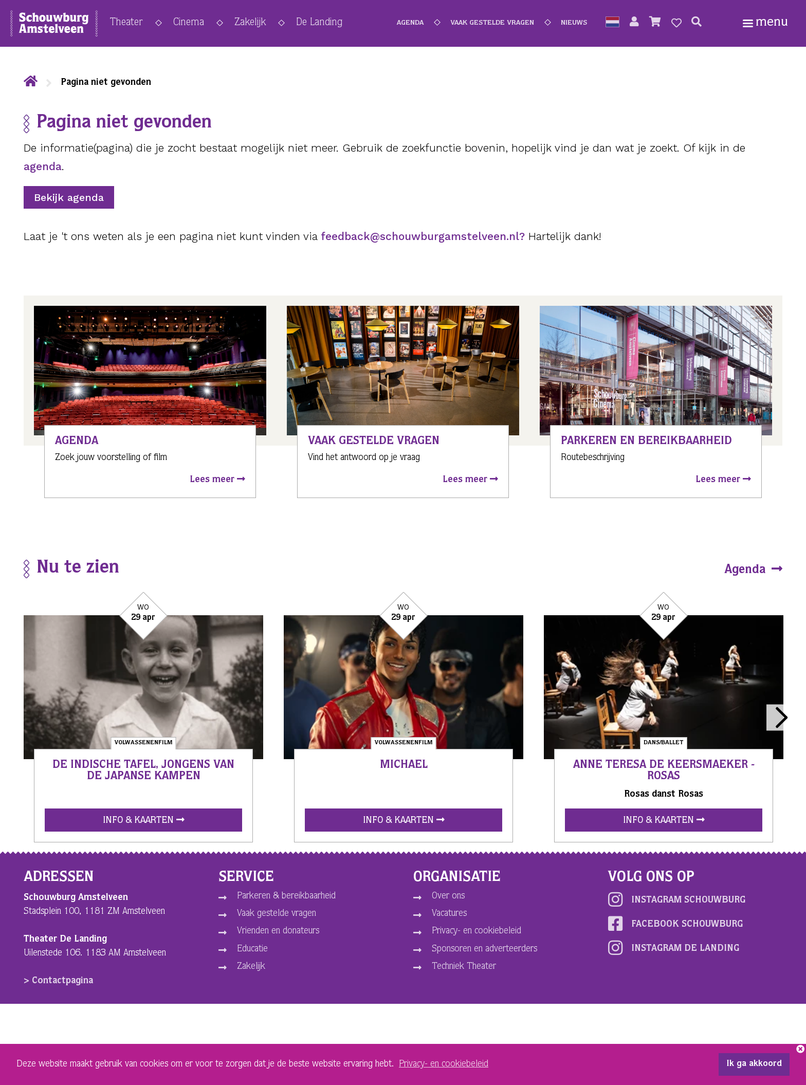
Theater (126, 23)
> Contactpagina (58, 981)
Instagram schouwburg (676, 899)
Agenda (410, 23)
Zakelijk (250, 23)
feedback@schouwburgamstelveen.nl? (423, 236)
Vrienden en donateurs (278, 931)
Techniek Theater (464, 966)
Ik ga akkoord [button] (754, 1064)
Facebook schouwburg (675, 923)
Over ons (448, 896)
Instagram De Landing (673, 948)
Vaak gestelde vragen (492, 23)
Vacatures (449, 913)
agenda (43, 166)
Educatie (252, 949)
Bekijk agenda (69, 197)
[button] (612, 23)
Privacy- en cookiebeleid (476, 931)
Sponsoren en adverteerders (484, 949)
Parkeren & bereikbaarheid (286, 896)
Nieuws (574, 23)
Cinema (188, 23)
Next (779, 717)
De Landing (319, 23)
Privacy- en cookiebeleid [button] (443, 1064)
